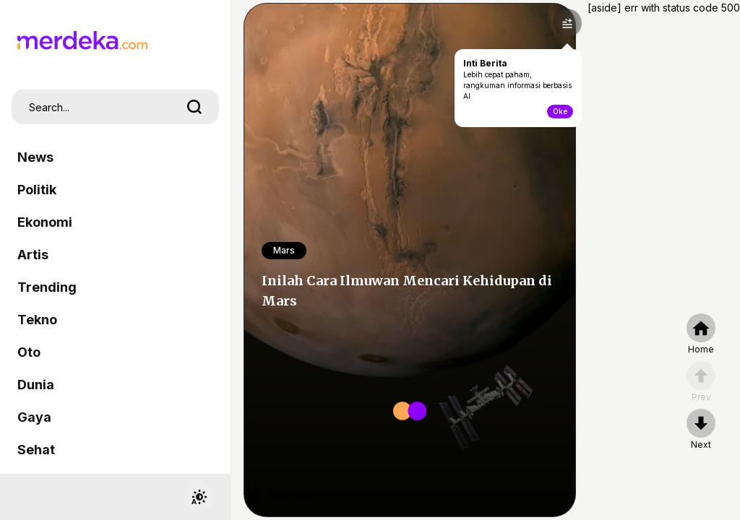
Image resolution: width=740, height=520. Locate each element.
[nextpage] (701, 430)
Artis (32, 254)
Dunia (35, 384)
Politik (36, 189)
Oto (28, 352)
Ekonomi (44, 222)
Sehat (36, 449)
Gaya (34, 417)
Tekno (37, 319)
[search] (194, 107)
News (35, 157)
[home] (701, 334)
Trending (47, 287)
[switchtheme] (198, 496)
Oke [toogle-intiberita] (560, 111)
